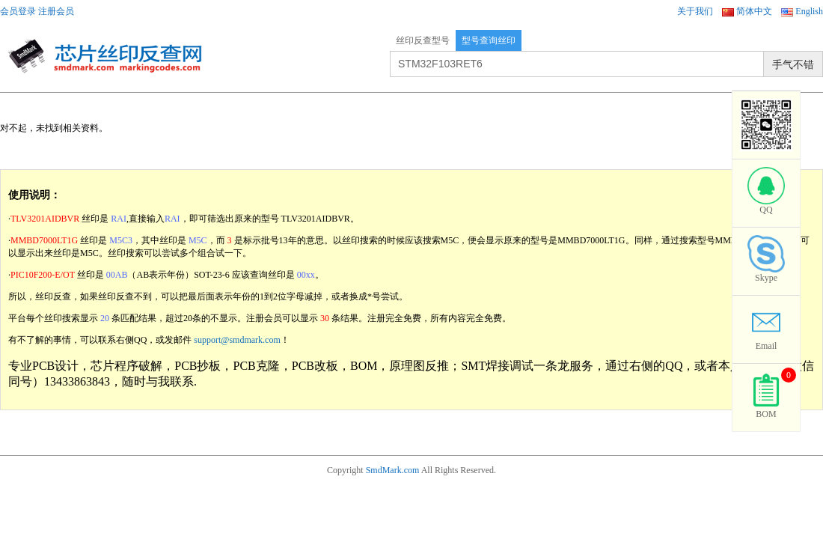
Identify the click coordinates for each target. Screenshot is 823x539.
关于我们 (695, 11)
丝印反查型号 (423, 40)
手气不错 (793, 64)
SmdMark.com (393, 470)
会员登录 (18, 11)
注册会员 (56, 11)
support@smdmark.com (237, 340)
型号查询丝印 (488, 40)
